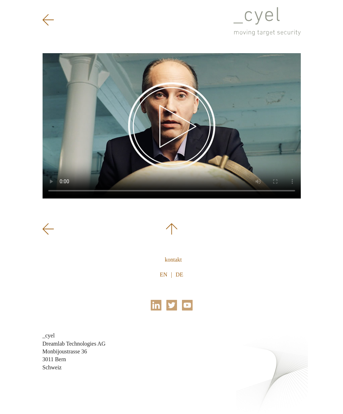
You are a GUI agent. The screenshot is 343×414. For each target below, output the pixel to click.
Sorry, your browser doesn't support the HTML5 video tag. (172, 125)
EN (163, 275)
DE (179, 275)
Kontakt (173, 260)
